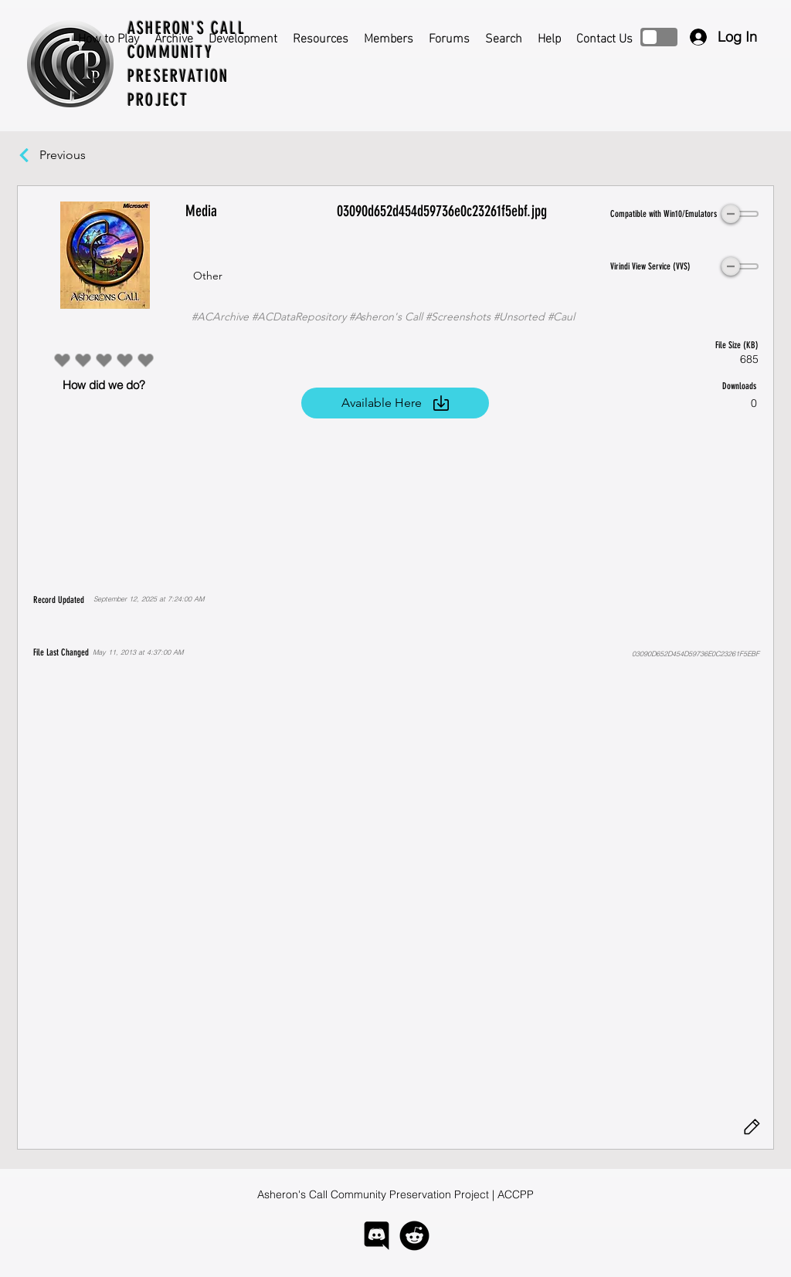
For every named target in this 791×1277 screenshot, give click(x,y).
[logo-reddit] (414, 1236)
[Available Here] (395, 403)
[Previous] (70, 155)
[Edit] (751, 1127)
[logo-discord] (377, 1236)
